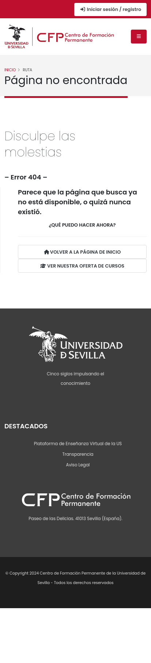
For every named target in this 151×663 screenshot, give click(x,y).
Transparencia (78, 454)
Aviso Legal (78, 465)
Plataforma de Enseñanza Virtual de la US (78, 444)
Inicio (10, 70)
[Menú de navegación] (139, 36)
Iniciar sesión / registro (110, 9)
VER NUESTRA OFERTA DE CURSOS (82, 266)
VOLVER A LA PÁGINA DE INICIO (82, 252)
